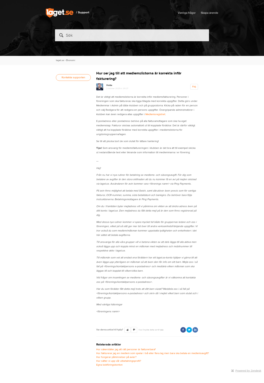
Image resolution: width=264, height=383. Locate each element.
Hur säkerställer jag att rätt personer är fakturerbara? (126, 349)
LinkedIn (195, 330)
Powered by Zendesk (248, 370)
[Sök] (132, 35)
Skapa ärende (209, 13)
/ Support (82, 12)
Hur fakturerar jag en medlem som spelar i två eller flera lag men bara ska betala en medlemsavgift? (152, 353)
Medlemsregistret (155, 114)
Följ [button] (194, 86)
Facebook (183, 330)
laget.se (60, 60)
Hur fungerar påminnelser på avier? (116, 357)
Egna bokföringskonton (109, 365)
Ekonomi (70, 60)
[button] (127, 330)
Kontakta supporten (73, 77)
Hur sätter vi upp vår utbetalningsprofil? (118, 361)
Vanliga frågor (187, 13)
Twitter (189, 330)
